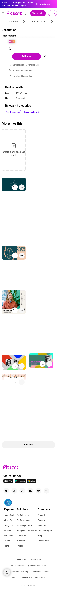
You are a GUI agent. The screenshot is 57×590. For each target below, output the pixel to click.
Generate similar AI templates (26, 65)
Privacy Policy (35, 560)
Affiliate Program (45, 530)
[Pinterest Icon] (46, 491)
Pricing (20, 546)
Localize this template (22, 76)
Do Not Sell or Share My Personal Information (28, 566)
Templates (8, 536)
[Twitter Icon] (14, 491)
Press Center (43, 541)
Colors (7, 541)
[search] (24, 13)
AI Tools (7, 530)
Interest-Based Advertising (18, 572)
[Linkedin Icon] (30, 491)
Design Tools (10, 525)
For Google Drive (24, 525)
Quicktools (21, 536)
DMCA (14, 578)
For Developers (23, 520)
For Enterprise (23, 515)
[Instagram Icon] (22, 491)
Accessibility (40, 578)
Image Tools (9, 515)
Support (41, 515)
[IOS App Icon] (8, 482)
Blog (40, 536)
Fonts (6, 546)
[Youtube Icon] (38, 491)
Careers (41, 520)
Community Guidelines (40, 572)
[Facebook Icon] (6, 491)
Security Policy (26, 578)
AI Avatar (21, 541)
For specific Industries (27, 530)
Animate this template (23, 70)
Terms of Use (21, 560)
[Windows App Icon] (31, 482)
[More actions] (22, 187)
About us (42, 525)
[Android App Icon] (20, 482)
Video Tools (9, 520)
